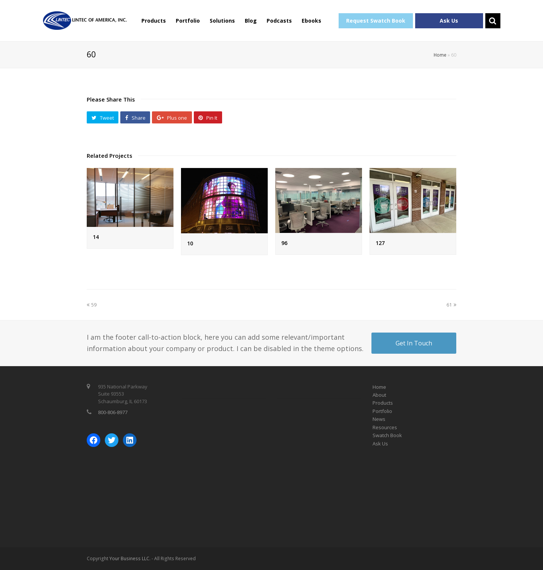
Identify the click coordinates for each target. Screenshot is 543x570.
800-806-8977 (112, 412)
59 (92, 304)
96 (284, 242)
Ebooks (311, 20)
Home (440, 55)
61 (451, 304)
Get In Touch (414, 343)
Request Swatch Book (375, 20)
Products (153, 20)
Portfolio (188, 20)
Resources (385, 427)
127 (380, 242)
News (379, 419)
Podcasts (279, 20)
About (379, 394)
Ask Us (449, 20)
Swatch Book (387, 435)
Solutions (222, 20)
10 (190, 243)
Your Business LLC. (129, 558)
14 (96, 236)
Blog (251, 20)
